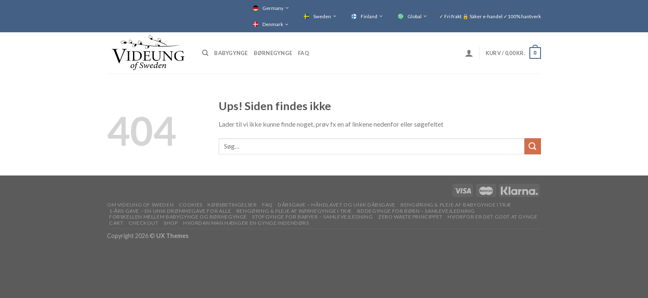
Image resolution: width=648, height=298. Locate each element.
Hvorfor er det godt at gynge (492, 217)
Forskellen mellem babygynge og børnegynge (178, 217)
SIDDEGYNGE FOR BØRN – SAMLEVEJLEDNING (416, 211)
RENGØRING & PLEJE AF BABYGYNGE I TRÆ (455, 205)
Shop (171, 223)
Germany (273, 8)
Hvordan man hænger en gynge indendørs (246, 223)
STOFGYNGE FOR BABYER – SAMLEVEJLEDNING (312, 217)
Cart (116, 223)
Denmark (272, 24)
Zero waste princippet (410, 217)
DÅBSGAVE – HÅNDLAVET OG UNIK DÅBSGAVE (336, 205)
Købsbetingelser (232, 205)
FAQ (303, 53)
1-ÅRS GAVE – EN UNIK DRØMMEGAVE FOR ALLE (170, 211)
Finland (369, 16)
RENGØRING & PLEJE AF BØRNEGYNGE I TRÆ (294, 211)
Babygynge (231, 53)
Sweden (322, 16)
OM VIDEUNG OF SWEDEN (140, 205)
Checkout (144, 223)
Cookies (190, 205)
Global (414, 16)
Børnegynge (273, 53)
